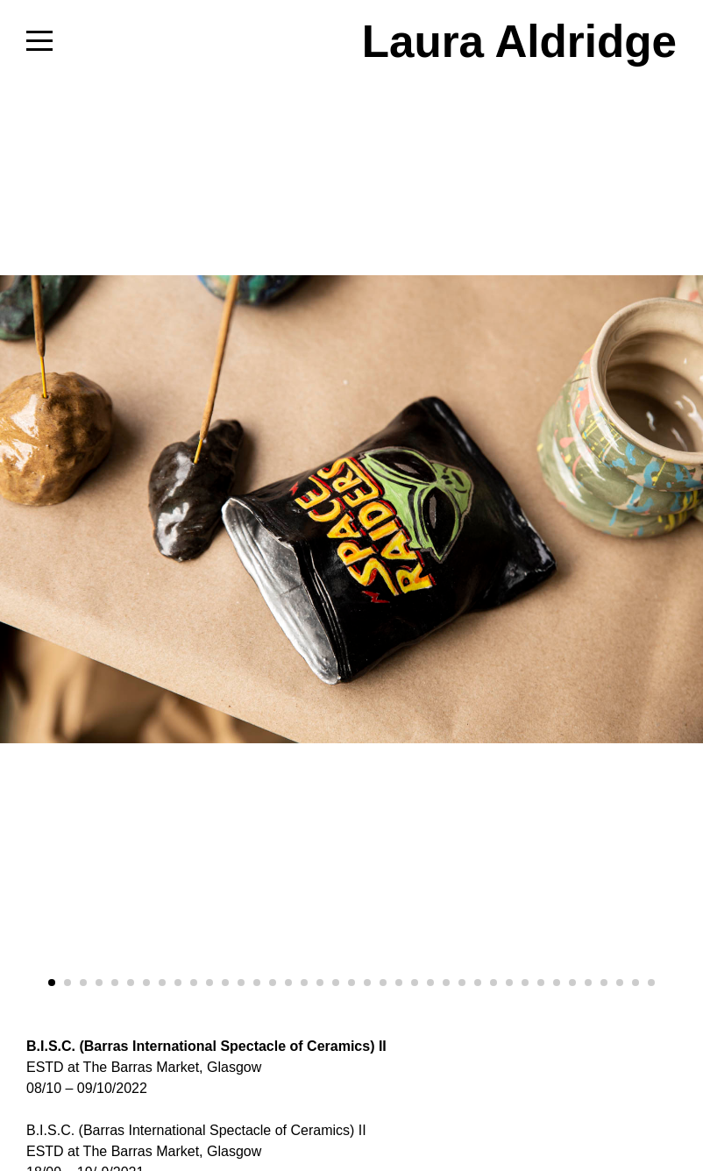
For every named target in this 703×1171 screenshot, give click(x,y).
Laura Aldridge (519, 42)
